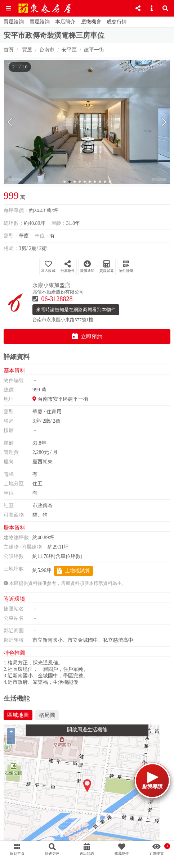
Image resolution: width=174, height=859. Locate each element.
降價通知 (87, 266)
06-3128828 (57, 299)
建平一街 (94, 50)
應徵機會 (91, 21)
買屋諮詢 (14, 21)
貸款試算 (106, 266)
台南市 (46, 50)
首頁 (9, 50)
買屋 (26, 50)
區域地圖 (18, 715)
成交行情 (117, 21)
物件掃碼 (126, 266)
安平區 (69, 50)
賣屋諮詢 (40, 21)
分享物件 (68, 266)
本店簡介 (65, 21)
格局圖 (47, 715)
